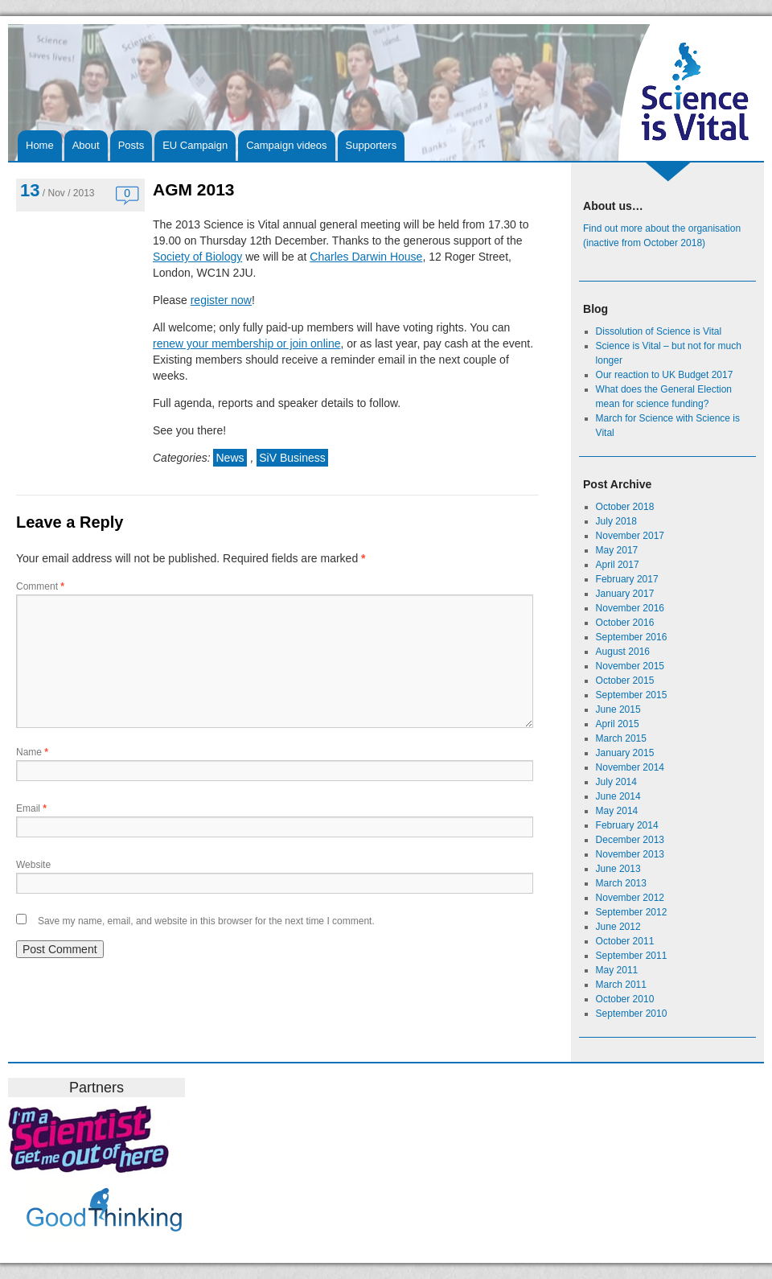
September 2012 (631, 912)
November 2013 (630, 854)
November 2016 (630, 608)
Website (33, 864)
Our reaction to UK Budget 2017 (664, 374)
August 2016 (623, 651)
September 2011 (631, 955)
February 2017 (627, 579)
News (230, 457)
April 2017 (617, 564)
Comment (40, 586)
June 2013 (618, 868)
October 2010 (625, 999)
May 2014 (617, 810)
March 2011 (621, 984)
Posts (131, 145)
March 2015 (621, 738)
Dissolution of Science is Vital (659, 331)
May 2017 (617, 550)
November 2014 (630, 767)
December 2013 (630, 839)
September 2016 (631, 637)
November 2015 (630, 666)
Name (32, 752)
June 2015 (618, 709)
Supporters (371, 145)
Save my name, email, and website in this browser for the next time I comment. (206, 921)
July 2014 (616, 782)
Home (40, 145)
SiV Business (292, 457)
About (86, 145)
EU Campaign (195, 145)
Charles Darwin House (366, 256)
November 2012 (630, 897)
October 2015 (625, 680)
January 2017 (625, 593)
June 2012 (618, 926)
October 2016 (625, 622)
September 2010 (631, 1013)
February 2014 (627, 825)
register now (221, 300)
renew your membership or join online (246, 343)
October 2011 (625, 941)
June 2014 (618, 796)
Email (31, 808)
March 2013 (621, 883)
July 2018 (616, 521)
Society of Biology (197, 256)
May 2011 (617, 970)
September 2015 (631, 695)
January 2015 (625, 753)
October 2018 (625, 506)
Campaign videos (286, 145)
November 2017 (630, 535)
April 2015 (617, 724)
